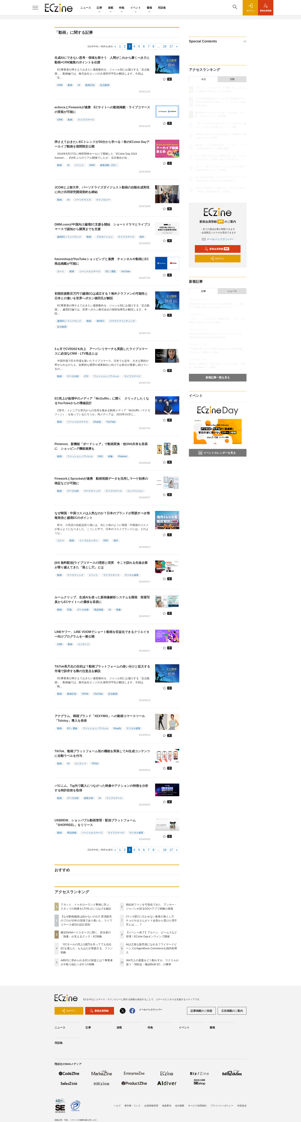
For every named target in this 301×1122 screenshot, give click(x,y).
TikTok (85, 693)
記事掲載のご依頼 (201, 1010)
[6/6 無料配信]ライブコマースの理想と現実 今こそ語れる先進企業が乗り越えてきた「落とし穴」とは (101, 565)
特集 (121, 8)
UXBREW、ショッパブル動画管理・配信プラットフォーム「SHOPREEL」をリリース (95, 823)
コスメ (60, 540)
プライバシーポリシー (221, 1105)
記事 (99, 8)
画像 (110, 456)
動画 (70, 85)
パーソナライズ (83, 199)
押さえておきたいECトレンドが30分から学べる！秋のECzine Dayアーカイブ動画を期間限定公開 (102, 144)
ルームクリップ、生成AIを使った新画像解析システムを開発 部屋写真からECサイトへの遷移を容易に (102, 600)
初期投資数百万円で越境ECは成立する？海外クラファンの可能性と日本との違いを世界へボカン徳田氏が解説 (101, 296)
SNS (100, 456)
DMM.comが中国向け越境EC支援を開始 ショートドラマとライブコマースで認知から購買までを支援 (102, 227)
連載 (110, 8)
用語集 (162, 7)
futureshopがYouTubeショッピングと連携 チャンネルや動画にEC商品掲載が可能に (102, 261)
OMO (92, 165)
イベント (135, 8)
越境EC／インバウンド (69, 237)
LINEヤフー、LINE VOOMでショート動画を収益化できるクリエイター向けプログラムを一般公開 (102, 634)
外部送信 (241, 1105)
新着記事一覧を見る (218, 377)
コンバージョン (135, 491)
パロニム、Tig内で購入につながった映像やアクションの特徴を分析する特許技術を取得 (101, 788)
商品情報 (98, 609)
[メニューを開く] (35, 7)
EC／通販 (111, 271)
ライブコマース (86, 119)
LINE (59, 644)
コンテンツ (83, 644)
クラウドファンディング (122, 321)
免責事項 (166, 1105)
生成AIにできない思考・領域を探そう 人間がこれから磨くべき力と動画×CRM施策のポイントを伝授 (102, 60)
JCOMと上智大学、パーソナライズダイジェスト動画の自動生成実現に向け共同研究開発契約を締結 (102, 190)
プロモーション (105, 237)
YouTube (125, 271)
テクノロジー (103, 199)
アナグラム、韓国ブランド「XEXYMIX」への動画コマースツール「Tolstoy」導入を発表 (100, 718)
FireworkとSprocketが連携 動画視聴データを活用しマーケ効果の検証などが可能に (101, 481)
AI (79, 85)
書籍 (149, 8)
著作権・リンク (132, 1105)
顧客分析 (88, 798)
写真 (69, 609)
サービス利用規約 (197, 1105)
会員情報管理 (151, 1105)
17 (171, 46)
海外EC (100, 321)
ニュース (85, 7)
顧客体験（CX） (108, 165)
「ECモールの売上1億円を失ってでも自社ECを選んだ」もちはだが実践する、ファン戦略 (87, 948)
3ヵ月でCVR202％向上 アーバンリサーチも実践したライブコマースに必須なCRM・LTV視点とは (101, 351)
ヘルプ (117, 1105)
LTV (86, 376)
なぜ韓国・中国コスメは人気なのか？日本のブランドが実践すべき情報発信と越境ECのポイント (102, 515)
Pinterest (122, 456)
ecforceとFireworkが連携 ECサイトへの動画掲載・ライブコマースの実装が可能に (102, 110)
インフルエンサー (88, 540)
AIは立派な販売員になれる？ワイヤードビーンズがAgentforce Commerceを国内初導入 (151, 948)
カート (60, 271)
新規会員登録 (216, 249)
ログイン (217, 258)
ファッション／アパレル (106, 376)
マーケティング (92, 491)
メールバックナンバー (217, 239)
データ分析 (73, 376)
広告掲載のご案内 (232, 1010)
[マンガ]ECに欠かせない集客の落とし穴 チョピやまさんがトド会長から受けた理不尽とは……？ (151, 920)
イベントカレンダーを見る (217, 453)
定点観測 (104, 85)
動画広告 (90, 85)
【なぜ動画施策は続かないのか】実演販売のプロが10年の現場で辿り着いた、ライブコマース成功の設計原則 (86, 920)
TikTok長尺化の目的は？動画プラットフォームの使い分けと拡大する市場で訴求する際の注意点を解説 (102, 669)
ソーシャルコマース (89, 271)
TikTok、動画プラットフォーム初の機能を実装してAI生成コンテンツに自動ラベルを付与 (102, 753)
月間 (232, 79)
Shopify (97, 421)
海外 (142, 237)
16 (164, 46)
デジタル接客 (132, 575)
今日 (203, 79)
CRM (59, 85)
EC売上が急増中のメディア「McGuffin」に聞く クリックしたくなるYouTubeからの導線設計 (102, 401)
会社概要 (179, 1105)
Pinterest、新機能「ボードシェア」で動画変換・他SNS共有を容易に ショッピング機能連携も (101, 446)
